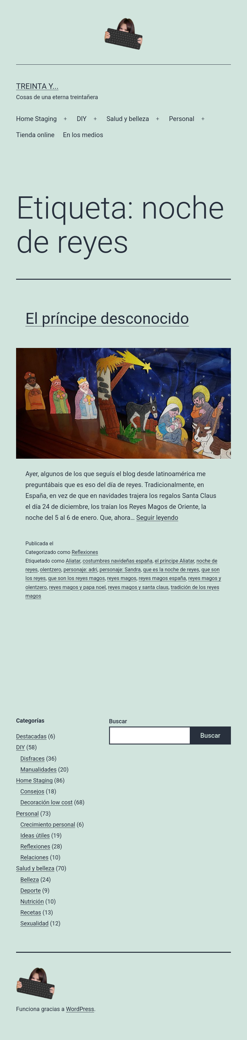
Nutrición (32, 901)
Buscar (118, 721)
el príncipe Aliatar (174, 561)
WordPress (80, 1009)
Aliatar (73, 561)
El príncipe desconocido (107, 318)
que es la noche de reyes (171, 570)
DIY (82, 119)
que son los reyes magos (76, 578)
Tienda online (35, 135)
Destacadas (31, 736)
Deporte (30, 890)
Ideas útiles (35, 835)
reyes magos (121, 578)
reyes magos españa (162, 578)
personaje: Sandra (120, 570)
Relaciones (34, 857)
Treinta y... (37, 86)
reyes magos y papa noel (77, 587)
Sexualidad (34, 923)
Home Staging (36, 119)
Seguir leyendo (157, 517)
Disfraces (32, 758)
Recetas (30, 912)
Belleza (29, 879)
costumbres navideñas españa (117, 561)
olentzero (50, 570)
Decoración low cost (46, 802)
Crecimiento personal (47, 824)
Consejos (32, 791)
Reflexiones (85, 552)
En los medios (83, 135)
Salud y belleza (127, 119)
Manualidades (38, 769)
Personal (181, 119)
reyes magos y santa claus (138, 587)
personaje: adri (80, 570)
